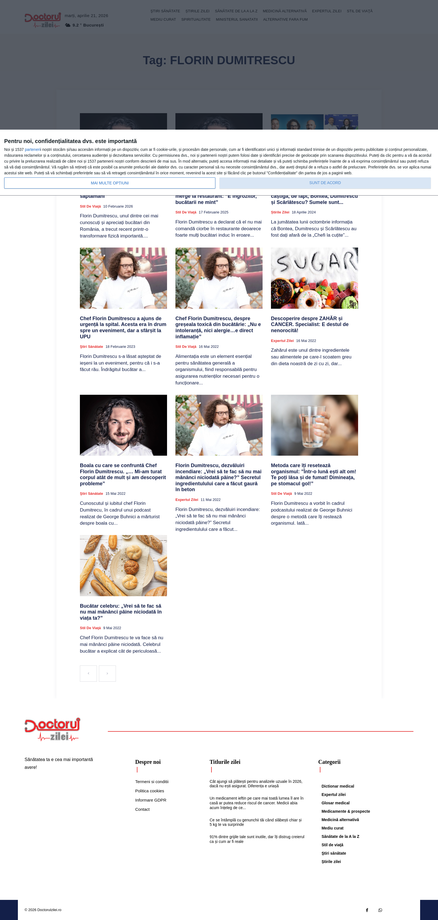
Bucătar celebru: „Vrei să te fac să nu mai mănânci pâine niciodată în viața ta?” (121, 612)
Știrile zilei (280, 212)
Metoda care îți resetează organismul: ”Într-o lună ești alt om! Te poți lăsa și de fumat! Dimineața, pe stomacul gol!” (313, 474)
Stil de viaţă (90, 206)
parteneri (32, 149)
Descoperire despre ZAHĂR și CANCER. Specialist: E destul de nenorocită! (310, 324)
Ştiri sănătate (91, 346)
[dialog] (219, 163)
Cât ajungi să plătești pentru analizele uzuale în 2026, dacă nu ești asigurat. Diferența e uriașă (256, 783)
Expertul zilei (282, 341)
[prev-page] (88, 673)
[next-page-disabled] (107, 673)
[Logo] (52, 729)
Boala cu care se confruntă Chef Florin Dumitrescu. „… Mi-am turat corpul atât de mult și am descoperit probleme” (123, 474)
